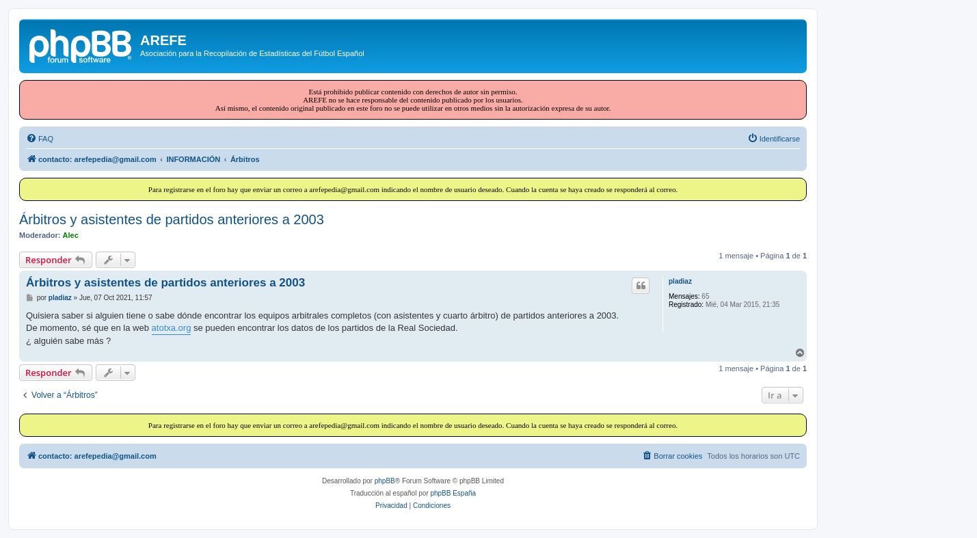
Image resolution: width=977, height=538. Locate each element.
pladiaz (680, 281)
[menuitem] (39, 139)
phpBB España (453, 493)
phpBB (385, 481)
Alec (71, 235)
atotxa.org (171, 328)
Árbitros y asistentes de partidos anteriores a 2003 (171, 219)
